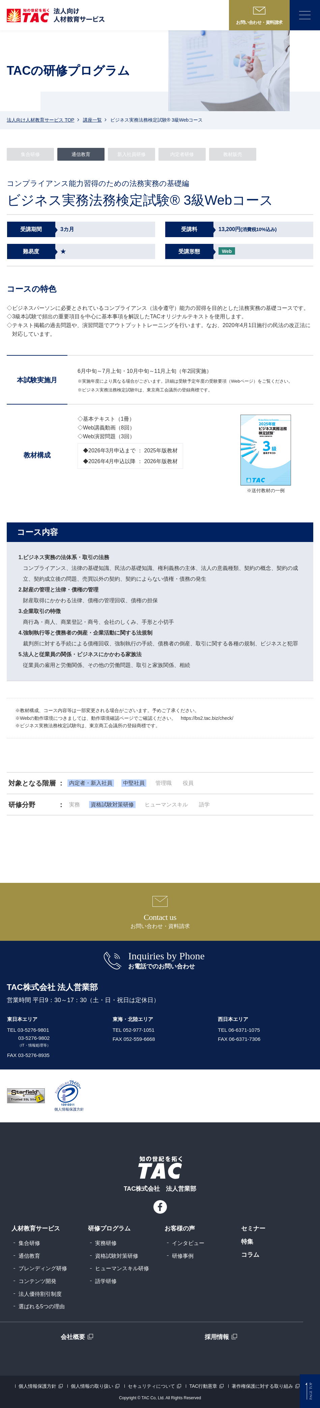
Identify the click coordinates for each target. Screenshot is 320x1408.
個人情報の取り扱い (92, 1386)
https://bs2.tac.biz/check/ (207, 718)
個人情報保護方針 (37, 1386)
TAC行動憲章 (203, 1386)
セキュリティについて (151, 1386)
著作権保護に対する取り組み (262, 1386)
